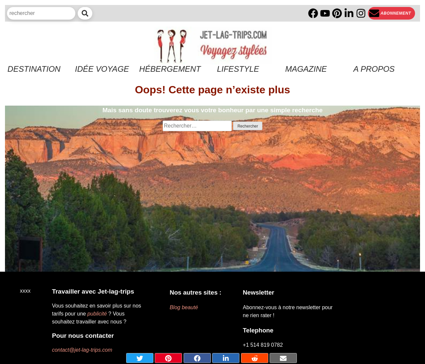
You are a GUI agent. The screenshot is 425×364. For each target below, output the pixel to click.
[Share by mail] (283, 358)
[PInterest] (337, 13)
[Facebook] (313, 13)
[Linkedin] (349, 13)
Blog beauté (184, 307)
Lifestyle (238, 68)
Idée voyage (102, 68)
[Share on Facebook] (197, 358)
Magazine (306, 68)
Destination (34, 68)
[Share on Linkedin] (225, 358)
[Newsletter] (391, 13)
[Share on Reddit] (254, 358)
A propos (373, 68)
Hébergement (170, 68)
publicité (97, 314)
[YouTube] (325, 13)
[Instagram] (361, 13)
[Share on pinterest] (168, 358)
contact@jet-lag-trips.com (82, 350)
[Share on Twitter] (139, 358)
